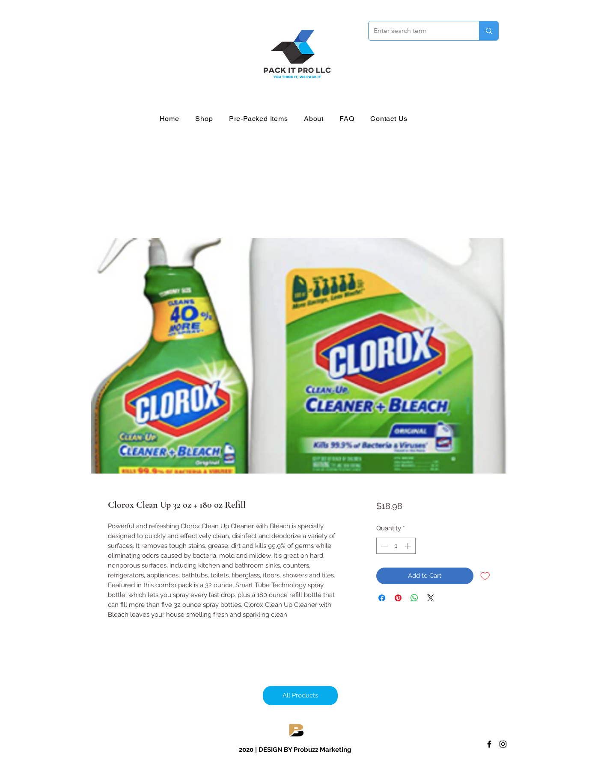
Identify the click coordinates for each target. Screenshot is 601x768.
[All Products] (300, 695)
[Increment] (408, 546)
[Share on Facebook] (382, 598)
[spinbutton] (396, 546)
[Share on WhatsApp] (414, 598)
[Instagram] (503, 744)
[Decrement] (383, 546)
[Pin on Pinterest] (398, 598)
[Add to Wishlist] (485, 576)
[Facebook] (489, 744)
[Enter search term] (417, 30)
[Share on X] (430, 598)
